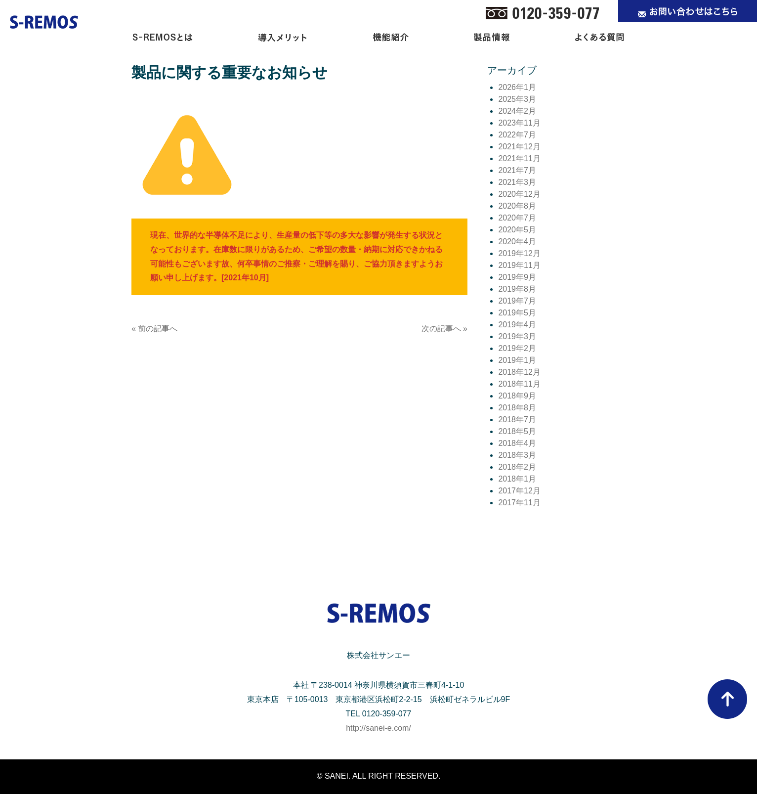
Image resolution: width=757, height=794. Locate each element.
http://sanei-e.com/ (378, 728)
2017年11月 (519, 502)
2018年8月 (517, 407)
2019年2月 (517, 348)
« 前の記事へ (154, 328)
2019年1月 (517, 360)
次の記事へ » (444, 328)
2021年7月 (517, 170)
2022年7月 (517, 135)
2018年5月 (517, 431)
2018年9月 (517, 396)
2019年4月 (517, 324)
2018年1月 (517, 479)
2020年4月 (517, 241)
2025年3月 (517, 99)
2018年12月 (519, 372)
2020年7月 (517, 218)
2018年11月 (519, 384)
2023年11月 (519, 123)
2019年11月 (519, 265)
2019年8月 (517, 289)
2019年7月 (517, 301)
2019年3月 (517, 336)
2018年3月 (517, 455)
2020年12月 (519, 194)
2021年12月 (519, 146)
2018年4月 (517, 443)
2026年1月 (517, 87)
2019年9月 (517, 277)
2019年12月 (519, 253)
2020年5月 (517, 229)
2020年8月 (517, 206)
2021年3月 (517, 182)
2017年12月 (519, 490)
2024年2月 (517, 111)
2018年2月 (517, 467)
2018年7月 (517, 419)
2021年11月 (519, 158)
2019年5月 (517, 313)
